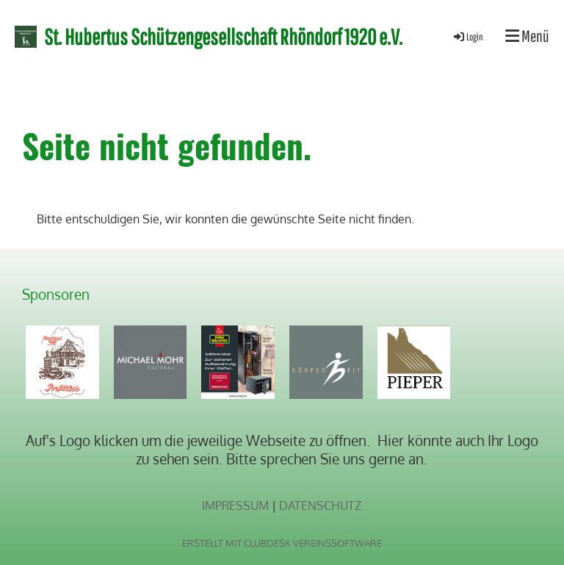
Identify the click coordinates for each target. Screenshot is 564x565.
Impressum (235, 505)
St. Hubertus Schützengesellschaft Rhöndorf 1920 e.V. (223, 36)
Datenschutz (320, 505)
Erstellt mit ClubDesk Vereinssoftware (282, 543)
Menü (527, 35)
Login (467, 37)
